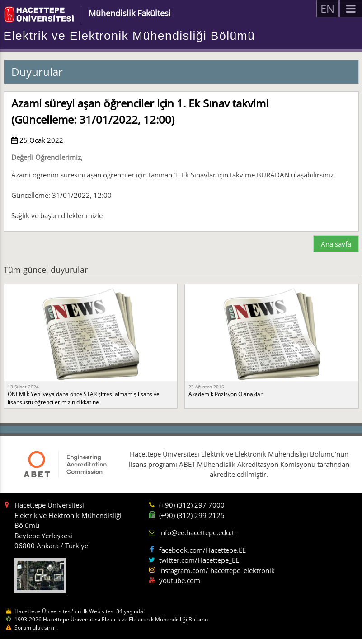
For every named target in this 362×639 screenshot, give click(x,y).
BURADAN (273, 174)
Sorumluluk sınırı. (36, 627)
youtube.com (179, 580)
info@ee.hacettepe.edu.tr (198, 532)
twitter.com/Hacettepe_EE (199, 559)
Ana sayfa (336, 243)
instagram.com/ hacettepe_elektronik (217, 570)
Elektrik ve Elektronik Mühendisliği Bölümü (129, 35)
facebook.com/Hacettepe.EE (202, 550)
